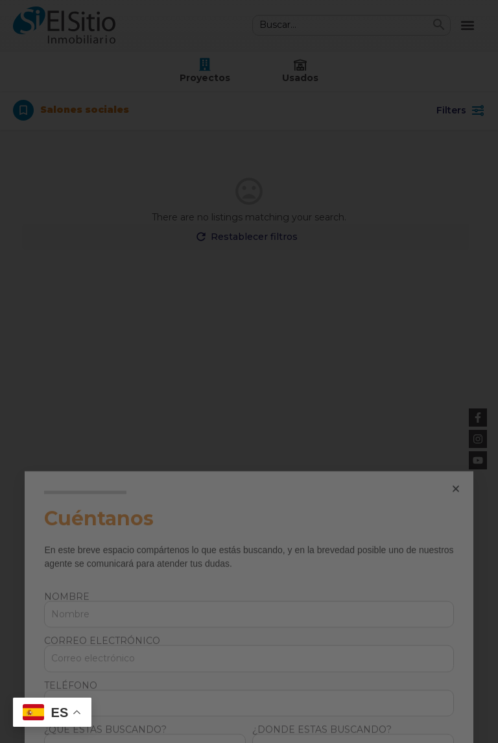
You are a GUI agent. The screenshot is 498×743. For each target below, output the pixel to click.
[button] (455, 628)
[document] (249, 371)
